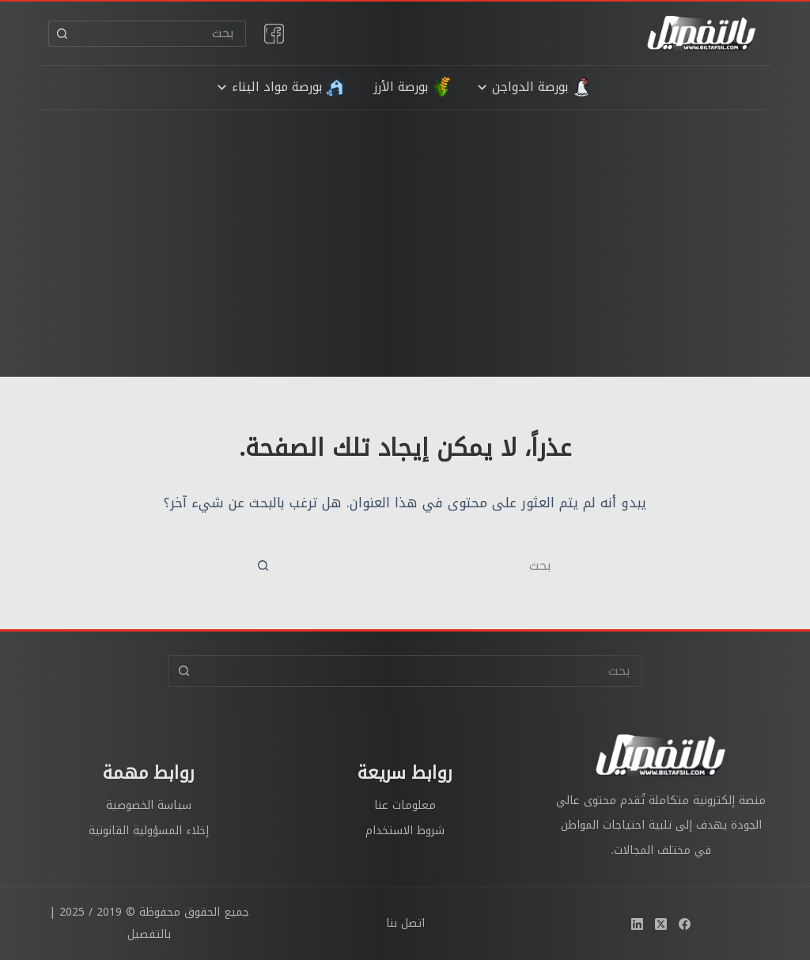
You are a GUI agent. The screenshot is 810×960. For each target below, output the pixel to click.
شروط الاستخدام (405, 830)
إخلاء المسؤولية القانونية (149, 830)
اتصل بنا (405, 923)
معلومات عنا (405, 805)
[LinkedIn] (637, 924)
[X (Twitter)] (661, 924)
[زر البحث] (61, 34)
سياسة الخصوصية (148, 805)
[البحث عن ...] (160, 34)
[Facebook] (685, 924)
